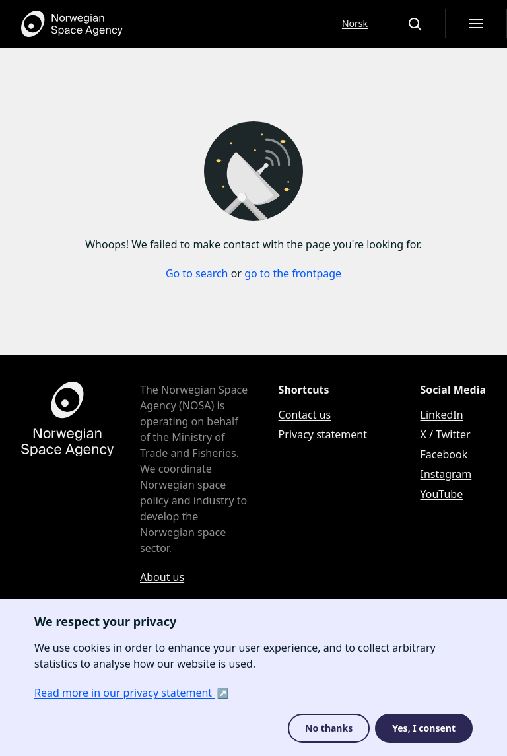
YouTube (442, 494)
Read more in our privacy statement (124, 692)
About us (162, 577)
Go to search (197, 273)
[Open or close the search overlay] (414, 23)
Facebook (444, 454)
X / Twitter (446, 434)
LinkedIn (442, 414)
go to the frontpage (292, 273)
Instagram (446, 474)
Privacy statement (323, 434)
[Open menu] (475, 23)
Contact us (305, 414)
